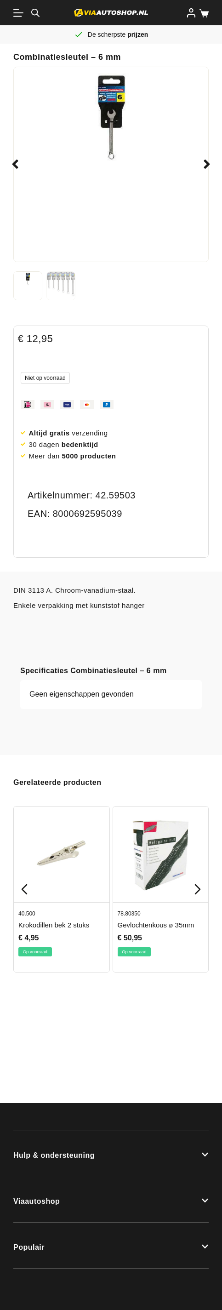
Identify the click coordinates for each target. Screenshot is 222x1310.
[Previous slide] (24, 889)
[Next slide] (198, 889)
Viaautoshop (36, 1201)
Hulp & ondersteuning (54, 1155)
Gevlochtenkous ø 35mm (156, 925)
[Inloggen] (191, 12)
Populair (29, 1247)
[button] (15, 164)
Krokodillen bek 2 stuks (53, 925)
